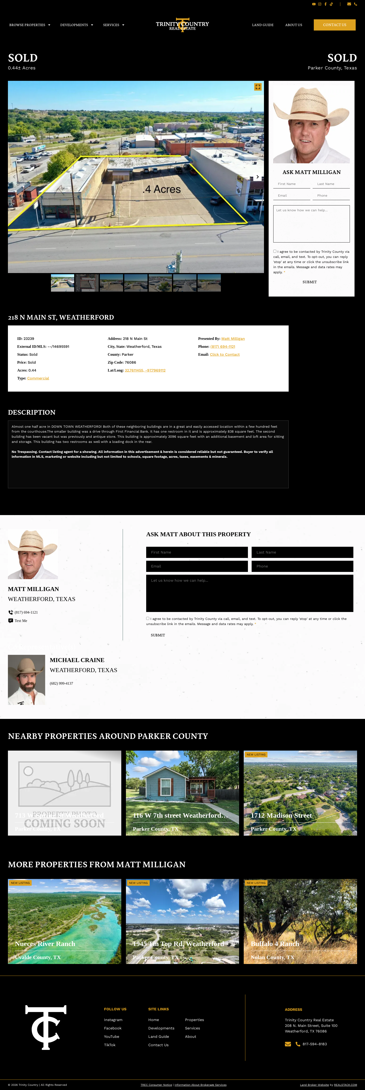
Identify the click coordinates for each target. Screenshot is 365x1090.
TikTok (109, 1045)
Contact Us (334, 25)
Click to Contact (225, 354)
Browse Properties (30, 25)
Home (153, 1020)
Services (114, 25)
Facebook (113, 1028)
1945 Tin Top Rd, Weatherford (178, 943)
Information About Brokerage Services (200, 1085)
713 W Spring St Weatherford (59, 815)
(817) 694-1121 (222, 346)
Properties (194, 1020)
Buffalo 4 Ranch (275, 943)
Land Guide (263, 25)
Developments (77, 25)
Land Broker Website (314, 1085)
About (190, 1036)
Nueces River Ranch (45, 943)
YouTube (111, 1036)
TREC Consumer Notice (156, 1085)
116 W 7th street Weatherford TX (177, 815)
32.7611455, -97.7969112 (145, 370)
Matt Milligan (233, 338)
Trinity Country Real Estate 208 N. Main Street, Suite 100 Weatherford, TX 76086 (312, 1025)
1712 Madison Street (281, 815)
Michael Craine (77, 660)
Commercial (38, 378)
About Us (293, 25)
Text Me (17, 621)
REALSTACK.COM (345, 1085)
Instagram (113, 1020)
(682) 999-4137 (61, 683)
